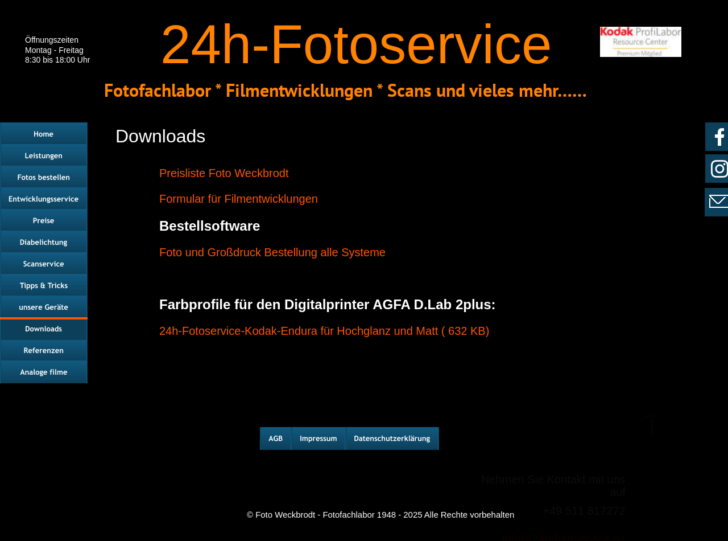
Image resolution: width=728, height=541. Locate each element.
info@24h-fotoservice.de (564, 507)
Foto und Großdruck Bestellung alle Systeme (274, 252)
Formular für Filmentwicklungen (238, 198)
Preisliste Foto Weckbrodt (224, 173)
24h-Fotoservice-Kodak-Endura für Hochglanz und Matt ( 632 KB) (324, 331)
